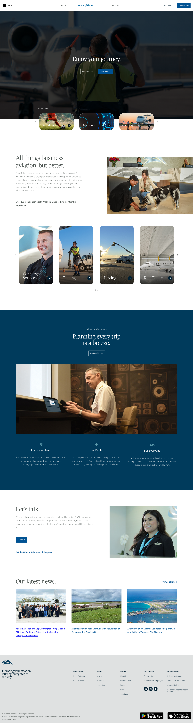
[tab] (95, 290)
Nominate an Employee (153, 681)
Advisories (96, 125)
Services (115, 5)
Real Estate (100, 685)
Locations (62, 5)
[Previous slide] (15, 255)
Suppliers (124, 694)
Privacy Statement (174, 676)
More (7, 5)
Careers (123, 685)
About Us (123, 676)
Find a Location (105, 71)
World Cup (167, 5)
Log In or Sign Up (96, 353)
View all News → (169, 581)
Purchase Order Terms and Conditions (177, 691)
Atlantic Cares (125, 681)
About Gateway (79, 676)
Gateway (136, 125)
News (122, 690)
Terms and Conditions (176, 681)
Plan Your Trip (183, 5)
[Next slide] (178, 255)
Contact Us (21, 540)
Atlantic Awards (79, 681)
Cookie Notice (173, 685)
